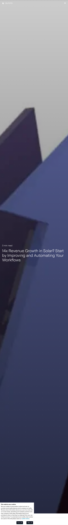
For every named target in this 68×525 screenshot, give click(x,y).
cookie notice (25, 518)
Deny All (19, 522)
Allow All (29, 522)
